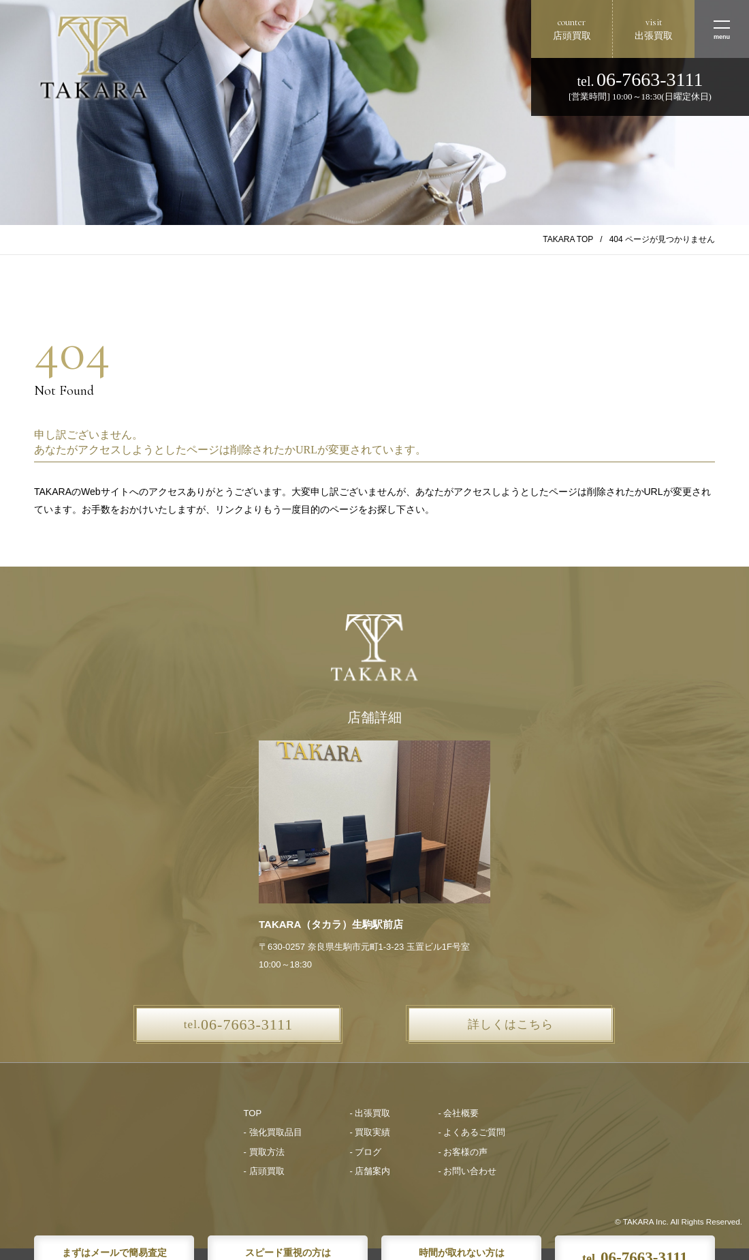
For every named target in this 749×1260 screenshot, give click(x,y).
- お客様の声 (463, 1152)
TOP (253, 1113)
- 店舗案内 (370, 1171)
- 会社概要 (458, 1113)
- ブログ (366, 1152)
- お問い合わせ (467, 1171)
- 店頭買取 (264, 1171)
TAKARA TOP (568, 239)
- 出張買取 (370, 1113)
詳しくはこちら (511, 1024)
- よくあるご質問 (471, 1132)
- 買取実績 (370, 1132)
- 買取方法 (264, 1152)
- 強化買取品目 (273, 1132)
